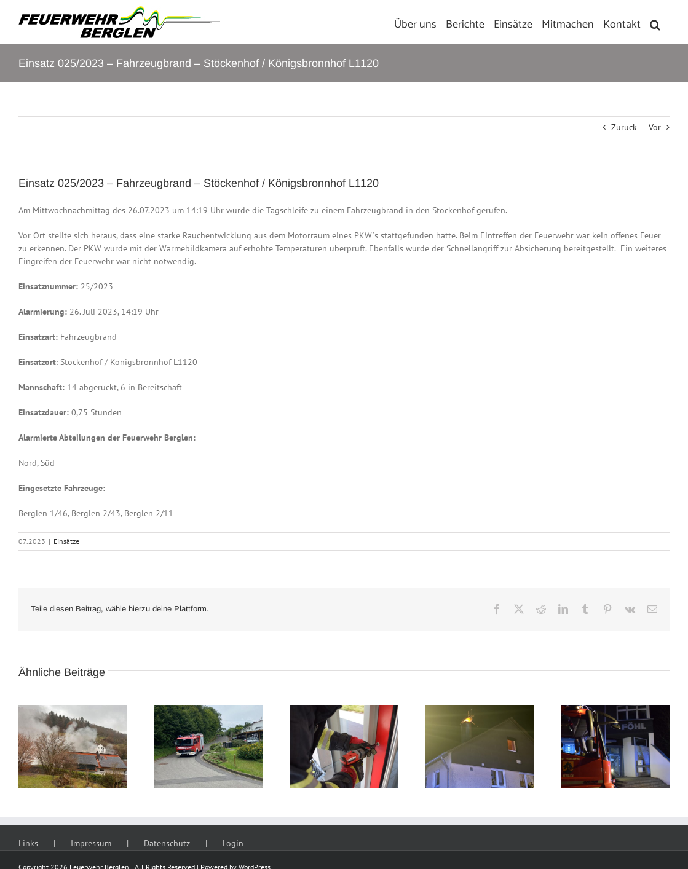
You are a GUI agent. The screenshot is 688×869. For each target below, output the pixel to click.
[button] (655, 22)
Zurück (624, 127)
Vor (655, 127)
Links (28, 843)
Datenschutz (167, 843)
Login (233, 843)
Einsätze (66, 541)
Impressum (91, 843)
